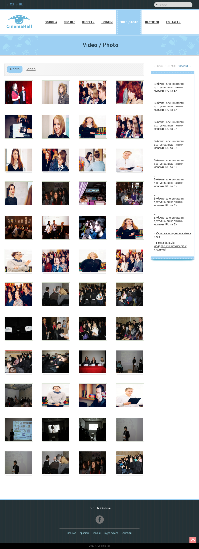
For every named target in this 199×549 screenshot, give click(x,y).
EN (12, 4)
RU (21, 4)
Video (31, 69)
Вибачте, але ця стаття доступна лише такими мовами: (169, 87)
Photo (15, 69)
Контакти (127, 533)
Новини (96, 533)
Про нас (71, 533)
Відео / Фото (111, 533)
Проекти (84, 533)
